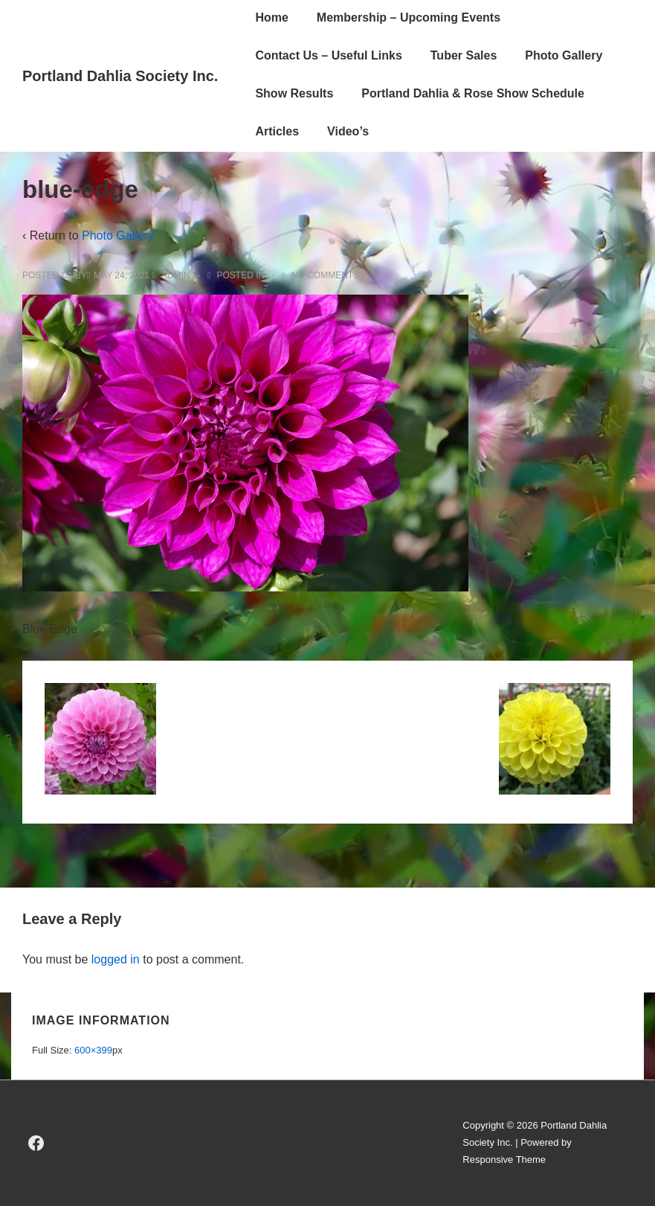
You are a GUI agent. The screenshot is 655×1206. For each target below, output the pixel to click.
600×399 (93, 1050)
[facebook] (36, 1143)
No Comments (325, 275)
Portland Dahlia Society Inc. (120, 76)
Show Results (294, 93)
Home (271, 17)
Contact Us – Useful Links (328, 55)
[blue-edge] (121, 275)
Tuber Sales (463, 55)
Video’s (348, 131)
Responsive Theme (504, 1159)
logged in (115, 959)
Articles (277, 131)
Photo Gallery (563, 55)
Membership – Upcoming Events (408, 17)
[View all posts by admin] (172, 275)
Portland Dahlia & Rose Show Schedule (472, 93)
